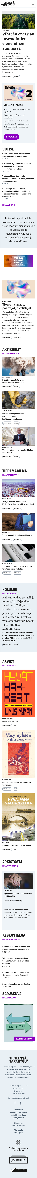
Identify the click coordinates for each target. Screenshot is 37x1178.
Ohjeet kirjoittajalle (18, 1112)
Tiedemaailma (17, 508)
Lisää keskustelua (11, 939)
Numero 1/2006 (9, 900)
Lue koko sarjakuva (24, 1039)
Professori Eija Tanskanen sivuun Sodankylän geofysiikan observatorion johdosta (16, 166)
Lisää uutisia (8, 205)
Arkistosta (18, 900)
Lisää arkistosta (10, 866)
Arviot (15, 725)
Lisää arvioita (9, 666)
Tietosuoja (18, 1123)
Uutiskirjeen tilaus (18, 1115)
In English (18, 1133)
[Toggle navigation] (33, 4)
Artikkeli (16, 76)
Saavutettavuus (18, 1126)
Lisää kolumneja (10, 594)
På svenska (18, 1130)
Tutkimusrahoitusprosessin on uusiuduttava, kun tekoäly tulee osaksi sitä (15, 961)
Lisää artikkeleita (11, 353)
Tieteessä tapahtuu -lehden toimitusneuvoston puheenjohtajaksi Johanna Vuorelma (18, 178)
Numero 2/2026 (7, 76)
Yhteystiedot (18, 1118)
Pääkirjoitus (17, 337)
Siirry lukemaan (11, 137)
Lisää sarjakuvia (10, 998)
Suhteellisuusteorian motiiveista (16, 984)
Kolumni (16, 645)
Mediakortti (18, 1110)
